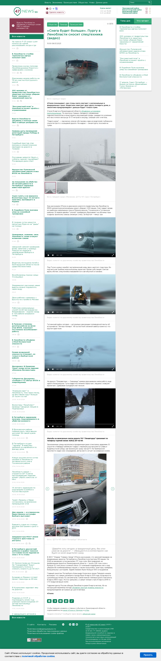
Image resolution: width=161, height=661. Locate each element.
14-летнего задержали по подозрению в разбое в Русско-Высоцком (26, 491)
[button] (49, 601)
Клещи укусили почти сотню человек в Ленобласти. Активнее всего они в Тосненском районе (26, 462)
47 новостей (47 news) (96, 624)
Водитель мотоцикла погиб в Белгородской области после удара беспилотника (26, 266)
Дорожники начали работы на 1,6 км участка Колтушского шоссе (26, 82)
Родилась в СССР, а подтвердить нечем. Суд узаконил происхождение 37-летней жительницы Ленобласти (26, 603)
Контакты (41, 624)
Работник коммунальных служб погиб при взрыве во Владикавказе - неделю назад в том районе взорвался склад (26, 313)
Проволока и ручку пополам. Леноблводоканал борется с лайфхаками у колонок (26, 69)
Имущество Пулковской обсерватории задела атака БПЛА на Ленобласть (132, 51)
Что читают (143, 21)
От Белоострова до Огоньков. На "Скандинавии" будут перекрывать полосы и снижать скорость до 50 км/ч (26, 567)
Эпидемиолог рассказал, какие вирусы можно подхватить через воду (26, 289)
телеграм (53, 9)
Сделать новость (56, 12)
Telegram (73, 624)
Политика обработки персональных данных (47, 631)
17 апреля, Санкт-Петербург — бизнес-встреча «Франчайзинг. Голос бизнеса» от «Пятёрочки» (133, 85)
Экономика (57, 2)
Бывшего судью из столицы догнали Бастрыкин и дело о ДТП (26, 528)
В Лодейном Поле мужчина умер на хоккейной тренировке (134, 68)
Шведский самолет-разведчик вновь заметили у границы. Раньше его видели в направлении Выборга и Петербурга (26, 252)
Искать (149, 2)
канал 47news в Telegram (73, 610)
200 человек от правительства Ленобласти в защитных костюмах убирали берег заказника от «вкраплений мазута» (134, 40)
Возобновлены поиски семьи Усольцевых (26, 277)
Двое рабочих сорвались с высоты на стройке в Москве (26, 300)
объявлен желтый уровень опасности (87, 587)
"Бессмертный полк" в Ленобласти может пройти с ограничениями (133, 60)
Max (77, 624)
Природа (63, 24)
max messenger (56, 9)
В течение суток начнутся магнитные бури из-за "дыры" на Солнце (26, 226)
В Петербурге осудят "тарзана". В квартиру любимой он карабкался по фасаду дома (26, 448)
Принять (148, 655)
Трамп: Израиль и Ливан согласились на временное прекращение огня (26, 503)
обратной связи (89, 614)
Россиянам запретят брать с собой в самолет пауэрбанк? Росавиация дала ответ (26, 161)
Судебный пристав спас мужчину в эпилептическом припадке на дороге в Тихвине (26, 148)
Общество (83, 2)
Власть (48, 2)
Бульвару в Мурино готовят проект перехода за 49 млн (26, 580)
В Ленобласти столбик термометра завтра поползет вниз (133, 29)
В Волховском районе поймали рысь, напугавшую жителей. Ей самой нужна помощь (26, 434)
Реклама (53, 624)
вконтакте (50, 9)
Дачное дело (102, 2)
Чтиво (92, 2)
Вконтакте (63, 624)
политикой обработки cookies (38, 656)
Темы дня (125, 21)
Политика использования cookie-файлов (45, 633)
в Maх (87, 610)
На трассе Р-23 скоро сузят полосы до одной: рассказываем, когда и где (26, 45)
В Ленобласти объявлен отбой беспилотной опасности (134, 76)
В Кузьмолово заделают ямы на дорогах (26, 590)
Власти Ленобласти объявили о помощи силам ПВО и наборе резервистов (29, 25)
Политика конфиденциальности (41, 629)
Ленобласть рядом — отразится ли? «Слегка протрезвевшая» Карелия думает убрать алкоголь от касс (26, 477)
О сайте (30, 624)
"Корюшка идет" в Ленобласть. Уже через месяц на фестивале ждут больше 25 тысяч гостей (26, 395)
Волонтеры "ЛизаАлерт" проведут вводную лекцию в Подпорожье (26, 408)
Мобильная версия (47, 9)
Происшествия (70, 2)
